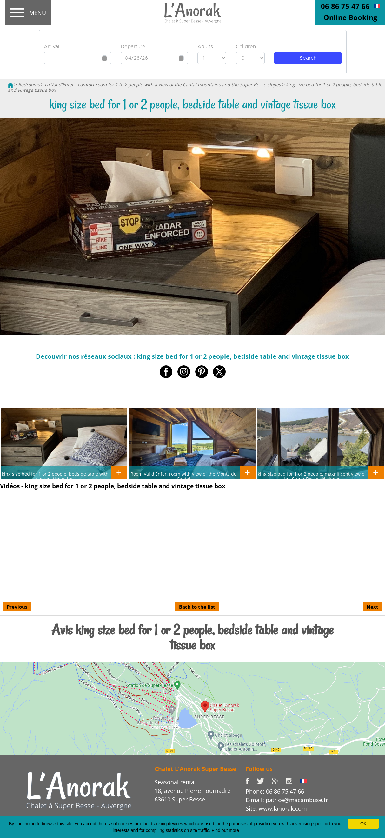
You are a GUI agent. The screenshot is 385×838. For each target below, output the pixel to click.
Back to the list (197, 606)
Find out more (225, 830)
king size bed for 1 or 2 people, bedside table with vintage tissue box (55, 476)
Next (372, 606)
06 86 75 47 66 (345, 6)
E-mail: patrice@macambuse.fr (287, 800)
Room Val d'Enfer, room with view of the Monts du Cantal (183, 476)
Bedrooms (29, 85)
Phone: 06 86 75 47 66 (275, 791)
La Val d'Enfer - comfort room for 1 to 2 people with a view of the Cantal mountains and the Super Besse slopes (163, 85)
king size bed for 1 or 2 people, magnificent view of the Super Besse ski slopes (312, 476)
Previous (17, 606)
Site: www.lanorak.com (276, 808)
